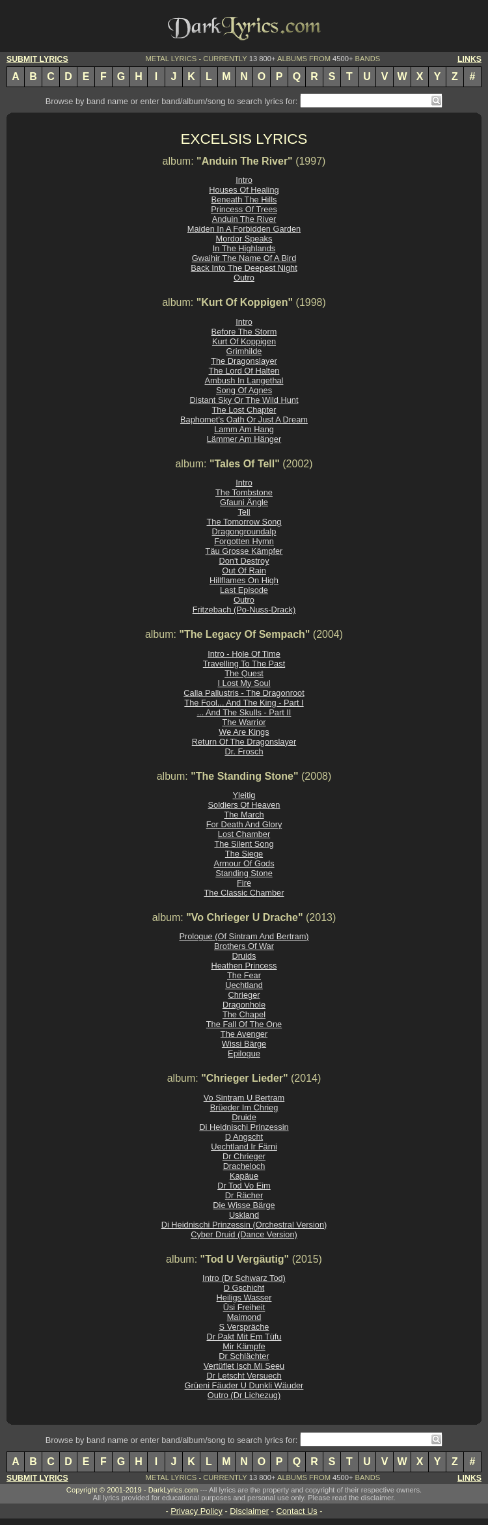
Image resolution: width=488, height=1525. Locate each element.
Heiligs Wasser (244, 1297)
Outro (244, 277)
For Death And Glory (244, 824)
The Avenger (244, 1034)
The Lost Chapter (244, 410)
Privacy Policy (196, 1511)
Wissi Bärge (244, 1044)
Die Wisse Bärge (244, 1205)
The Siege (244, 854)
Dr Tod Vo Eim (244, 1185)
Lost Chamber (244, 834)
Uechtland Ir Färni (244, 1146)
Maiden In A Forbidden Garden (244, 229)
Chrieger (244, 995)
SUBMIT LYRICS (37, 59)
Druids (244, 956)
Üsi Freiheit (244, 1307)
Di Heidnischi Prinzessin (243, 1127)
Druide (244, 1117)
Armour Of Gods (243, 863)
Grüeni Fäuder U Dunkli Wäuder (244, 1385)
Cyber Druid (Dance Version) (244, 1234)
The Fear (244, 975)
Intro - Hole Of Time (244, 654)
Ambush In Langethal (244, 380)
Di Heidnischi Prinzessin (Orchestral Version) (244, 1225)
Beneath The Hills (244, 199)
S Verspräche (244, 1327)
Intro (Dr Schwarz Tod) (244, 1278)
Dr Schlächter (244, 1356)
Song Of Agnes (244, 390)
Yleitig (244, 795)
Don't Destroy (244, 561)
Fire (244, 883)
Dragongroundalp (244, 531)
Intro (244, 180)
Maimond (244, 1317)
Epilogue (244, 1053)
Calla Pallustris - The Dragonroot (243, 693)
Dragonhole (244, 1005)
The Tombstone (244, 492)
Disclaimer (249, 1511)
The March (244, 814)
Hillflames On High (244, 580)
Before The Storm (244, 332)
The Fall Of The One (244, 1024)
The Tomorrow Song (244, 522)
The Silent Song (243, 844)
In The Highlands (244, 248)
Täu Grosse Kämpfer (244, 551)
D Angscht (244, 1137)
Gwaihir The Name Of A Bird (244, 258)
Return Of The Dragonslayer (244, 742)
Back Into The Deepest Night (244, 268)
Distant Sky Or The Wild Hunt (244, 400)
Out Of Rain (244, 570)
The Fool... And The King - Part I (243, 703)
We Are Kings (244, 732)
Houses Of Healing (243, 190)
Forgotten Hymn (244, 541)
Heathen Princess (244, 965)
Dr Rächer (244, 1195)
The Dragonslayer (244, 361)
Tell (243, 512)
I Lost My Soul (243, 683)
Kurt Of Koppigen (244, 341)
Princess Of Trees (244, 209)
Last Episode (244, 590)
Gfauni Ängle (244, 502)
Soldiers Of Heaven (244, 805)
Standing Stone (244, 873)
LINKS (469, 59)
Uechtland (244, 985)
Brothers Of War (244, 946)
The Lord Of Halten (244, 371)
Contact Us (296, 1511)
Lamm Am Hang (244, 429)
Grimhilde (244, 351)
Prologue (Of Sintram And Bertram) (243, 936)
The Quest (244, 673)
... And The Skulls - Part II (244, 712)
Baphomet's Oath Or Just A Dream (244, 419)
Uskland (244, 1215)
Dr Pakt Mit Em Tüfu (244, 1336)
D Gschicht (244, 1288)
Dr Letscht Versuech (243, 1376)
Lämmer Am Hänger (244, 439)
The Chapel (244, 1014)
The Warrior (243, 722)
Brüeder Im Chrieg (244, 1107)
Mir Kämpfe (244, 1346)
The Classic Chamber (244, 893)
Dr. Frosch (243, 751)
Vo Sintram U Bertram (244, 1098)
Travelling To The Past (244, 663)
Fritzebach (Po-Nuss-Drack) (244, 609)
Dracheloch (244, 1166)
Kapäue (244, 1176)
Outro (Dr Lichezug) (244, 1395)
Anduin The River (244, 219)
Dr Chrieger (244, 1156)
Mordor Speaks (244, 238)
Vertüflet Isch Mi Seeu (244, 1366)
